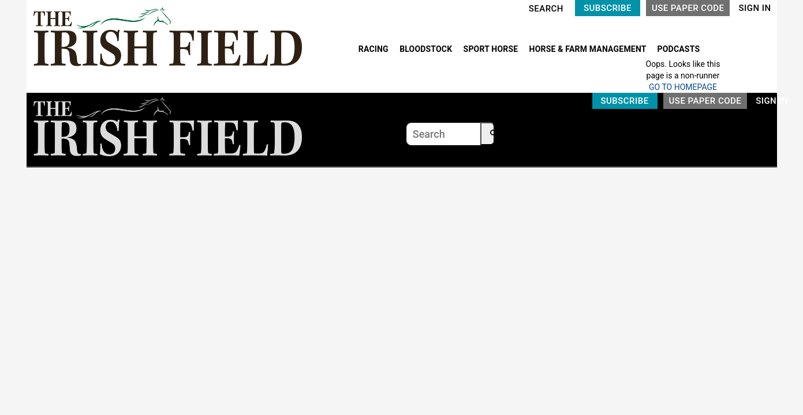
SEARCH (546, 8)
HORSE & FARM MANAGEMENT (588, 49)
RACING (374, 49)
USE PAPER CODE (688, 8)
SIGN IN (754, 8)
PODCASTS (679, 49)
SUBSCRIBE (608, 8)
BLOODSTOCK (426, 49)
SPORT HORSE (492, 49)
